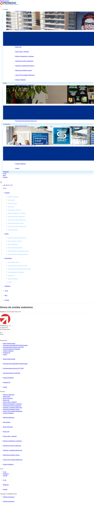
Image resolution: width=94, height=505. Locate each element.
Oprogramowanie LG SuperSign (16, 272)
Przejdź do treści (4, 1)
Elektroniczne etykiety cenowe (23, 70)
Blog (4, 175)
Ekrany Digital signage (21, 126)
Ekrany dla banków (13, 244)
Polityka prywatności (8, 497)
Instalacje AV (11, 275)
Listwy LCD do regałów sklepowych (24, 75)
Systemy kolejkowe (20, 80)
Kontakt (5, 177)
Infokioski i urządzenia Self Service (24, 65)
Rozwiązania (6, 124)
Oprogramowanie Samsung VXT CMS (17, 265)
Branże (5, 83)
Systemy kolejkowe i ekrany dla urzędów (18, 251)
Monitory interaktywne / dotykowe (24, 56)
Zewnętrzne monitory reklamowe (24, 61)
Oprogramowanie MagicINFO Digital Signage (19, 269)
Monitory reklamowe (20, 11)
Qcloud (17, 168)
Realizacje (6, 171)
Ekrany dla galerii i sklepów (15, 241)
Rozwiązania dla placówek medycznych (26, 121)
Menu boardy (11, 200)
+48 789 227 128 (6, 332)
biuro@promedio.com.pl (10, 334)
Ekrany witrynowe (12, 203)
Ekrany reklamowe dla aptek (15, 247)
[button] (48, 188)
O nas (4, 173)
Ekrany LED (18, 47)
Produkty (5, 9)
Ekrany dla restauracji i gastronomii (24, 85)
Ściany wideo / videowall (22, 51)
